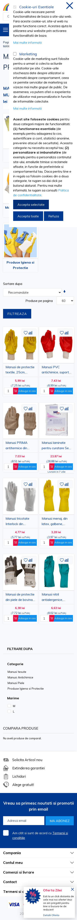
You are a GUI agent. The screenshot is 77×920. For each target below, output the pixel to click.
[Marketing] (14, 54)
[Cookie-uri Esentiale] (14, 7)
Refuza (53, 216)
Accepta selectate (31, 204)
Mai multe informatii (27, 42)
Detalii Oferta (51, 915)
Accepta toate (28, 216)
